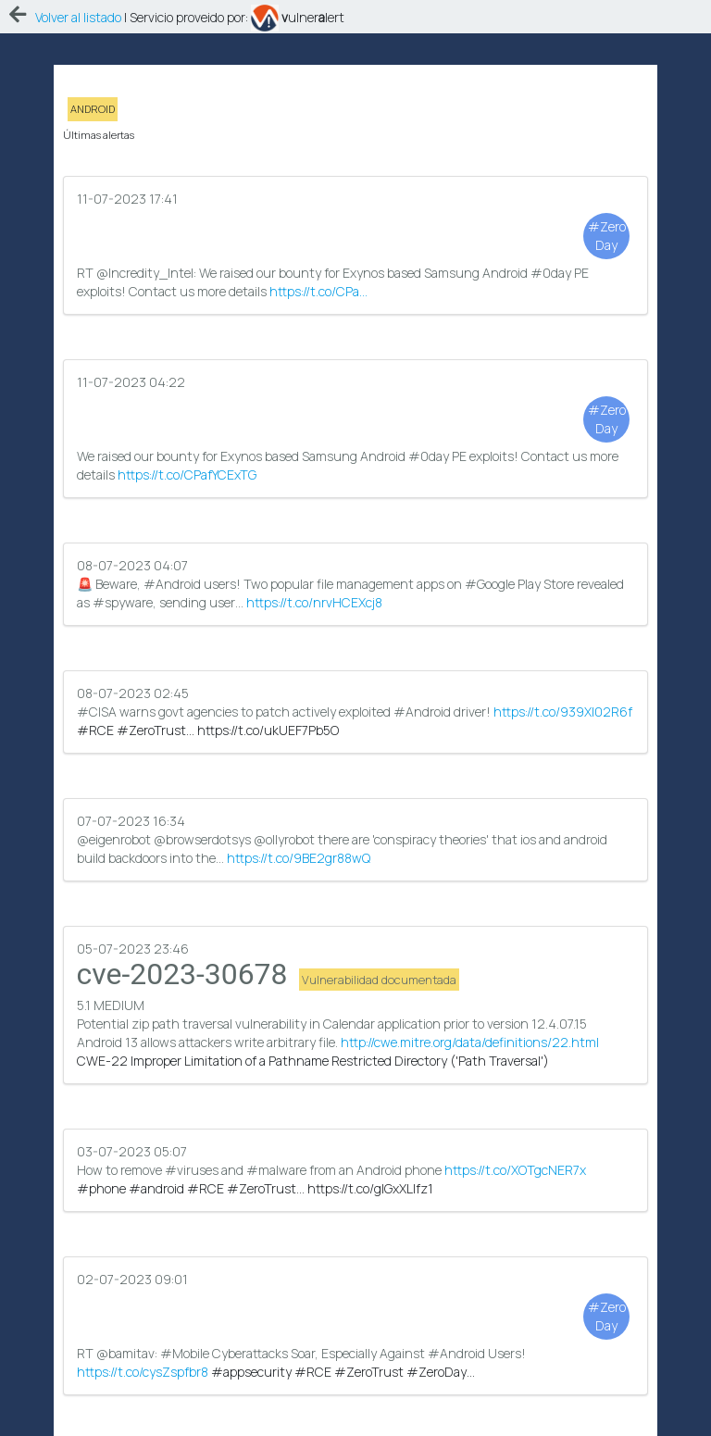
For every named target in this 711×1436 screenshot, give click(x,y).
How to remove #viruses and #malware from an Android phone (356, 935)
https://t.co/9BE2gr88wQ (298, 695)
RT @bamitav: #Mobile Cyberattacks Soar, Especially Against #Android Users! (356, 1059)
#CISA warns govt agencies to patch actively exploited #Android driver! (356, 571)
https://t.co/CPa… (318, 254)
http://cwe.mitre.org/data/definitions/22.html (470, 847)
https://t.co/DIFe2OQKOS (147, 1307)
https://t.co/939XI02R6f (562, 580)
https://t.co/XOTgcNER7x (515, 944)
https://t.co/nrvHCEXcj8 (314, 502)
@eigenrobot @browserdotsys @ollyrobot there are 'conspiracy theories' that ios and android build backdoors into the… (356, 676)
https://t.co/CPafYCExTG (187, 406)
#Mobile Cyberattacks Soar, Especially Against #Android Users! (356, 1183)
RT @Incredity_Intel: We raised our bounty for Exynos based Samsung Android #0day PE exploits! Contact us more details (356, 208)
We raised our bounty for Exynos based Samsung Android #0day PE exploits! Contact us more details (356, 360)
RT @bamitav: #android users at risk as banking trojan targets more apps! (356, 1279)
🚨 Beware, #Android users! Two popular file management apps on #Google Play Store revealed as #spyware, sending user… (356, 483)
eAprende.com (336, 1417)
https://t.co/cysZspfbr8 (142, 1114)
